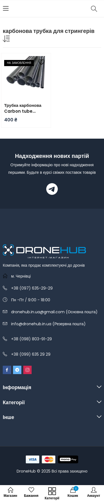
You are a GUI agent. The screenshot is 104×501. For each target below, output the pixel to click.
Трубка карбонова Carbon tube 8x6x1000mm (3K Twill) (22, 108)
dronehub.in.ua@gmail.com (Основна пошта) (54, 312)
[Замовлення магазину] (7, 40)
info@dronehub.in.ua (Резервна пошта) (48, 324)
